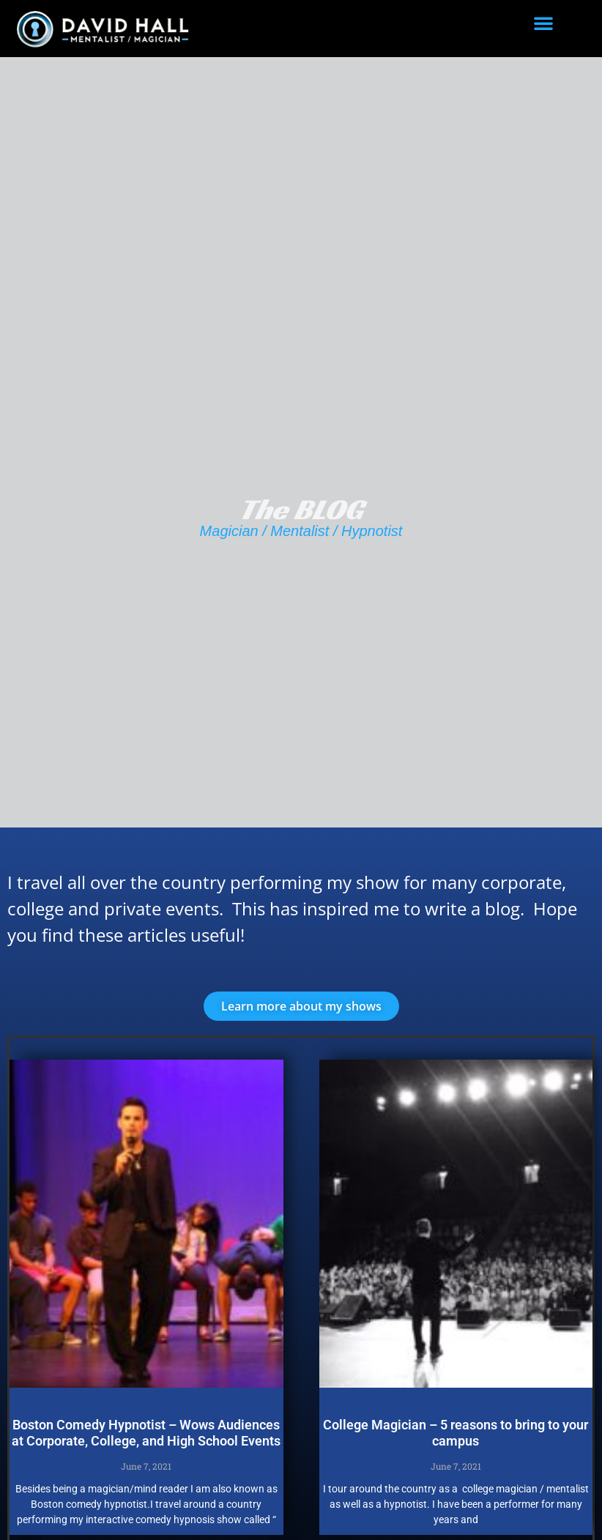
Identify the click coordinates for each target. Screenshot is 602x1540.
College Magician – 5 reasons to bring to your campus (455, 1432)
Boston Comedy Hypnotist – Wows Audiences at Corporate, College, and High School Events (146, 1432)
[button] (543, 22)
